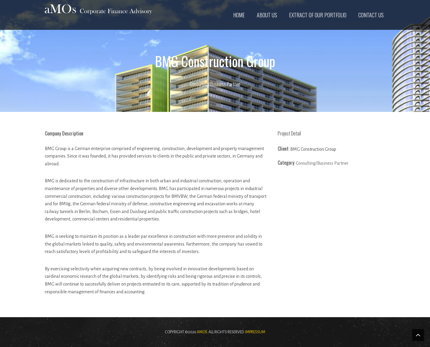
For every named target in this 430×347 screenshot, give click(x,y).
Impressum (255, 332)
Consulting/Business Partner (215, 84)
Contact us (371, 15)
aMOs (202, 332)
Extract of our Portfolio (317, 15)
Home (239, 15)
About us (267, 15)
